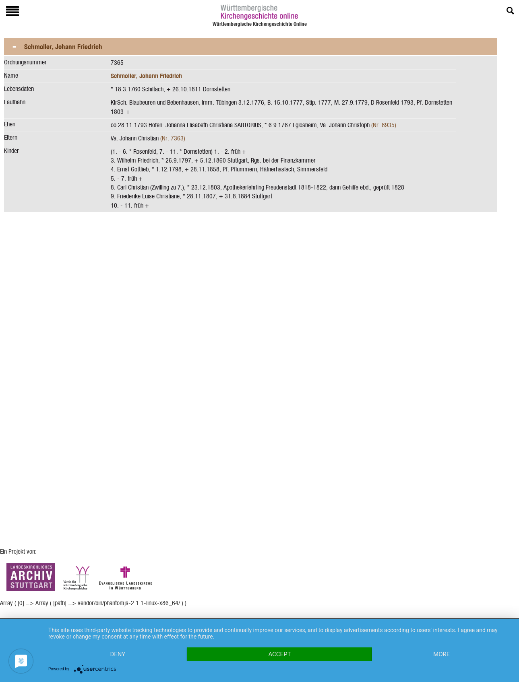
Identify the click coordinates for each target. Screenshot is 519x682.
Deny (117, 654)
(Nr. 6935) (383, 125)
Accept (279, 654)
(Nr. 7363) (172, 138)
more (441, 654)
